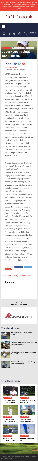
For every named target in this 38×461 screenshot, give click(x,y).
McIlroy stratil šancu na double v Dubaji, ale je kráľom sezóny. (23, 362)
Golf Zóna (8, 67)
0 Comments (30, 48)
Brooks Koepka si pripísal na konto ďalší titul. (9, 402)
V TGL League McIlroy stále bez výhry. (27, 401)
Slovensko (24, 436)
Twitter (28, 267)
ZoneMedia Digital (11, 458)
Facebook (19, 267)
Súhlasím (19, 8)
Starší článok (12, 275)
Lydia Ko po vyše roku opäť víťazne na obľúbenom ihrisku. (10, 421)
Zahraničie (6, 48)
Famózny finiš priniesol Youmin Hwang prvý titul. (9, 440)
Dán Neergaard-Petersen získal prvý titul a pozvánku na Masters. (24, 343)
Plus (8, 269)
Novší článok (26, 275)
